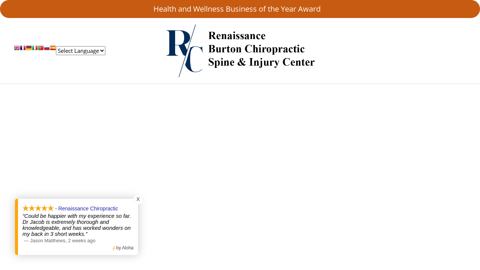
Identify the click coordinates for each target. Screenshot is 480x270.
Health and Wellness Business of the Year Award (240, 9)
